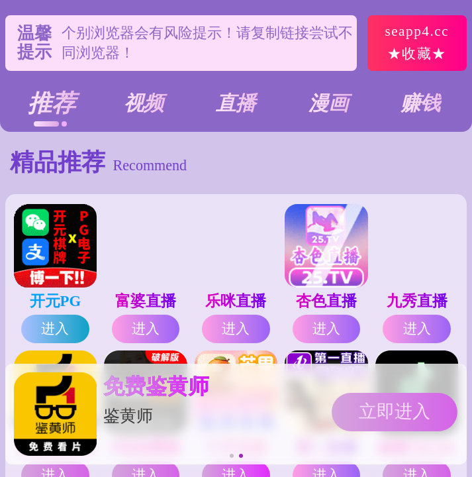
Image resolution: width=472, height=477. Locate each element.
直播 (236, 103)
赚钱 (420, 103)
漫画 (328, 103)
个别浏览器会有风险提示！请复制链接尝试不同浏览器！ (207, 43)
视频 (144, 103)
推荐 (51, 103)
